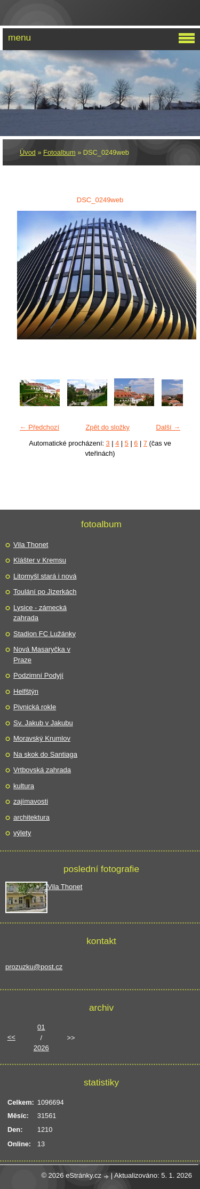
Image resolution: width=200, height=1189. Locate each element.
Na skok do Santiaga (45, 754)
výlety (22, 833)
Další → (168, 427)
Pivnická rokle (34, 707)
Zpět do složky (107, 427)
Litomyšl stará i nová (45, 576)
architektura (31, 817)
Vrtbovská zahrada (42, 770)
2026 (41, 1048)
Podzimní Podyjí (38, 675)
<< (11, 1037)
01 (41, 1027)
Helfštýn (25, 691)
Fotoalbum (59, 152)
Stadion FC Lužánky (44, 634)
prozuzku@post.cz (33, 967)
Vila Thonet (30, 545)
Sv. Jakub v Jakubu (43, 723)
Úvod (28, 152)
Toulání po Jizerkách (45, 592)
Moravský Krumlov (41, 738)
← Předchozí (39, 427)
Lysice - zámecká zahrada (40, 613)
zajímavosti (30, 801)
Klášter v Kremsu (39, 560)
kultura (23, 786)
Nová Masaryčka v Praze (41, 654)
